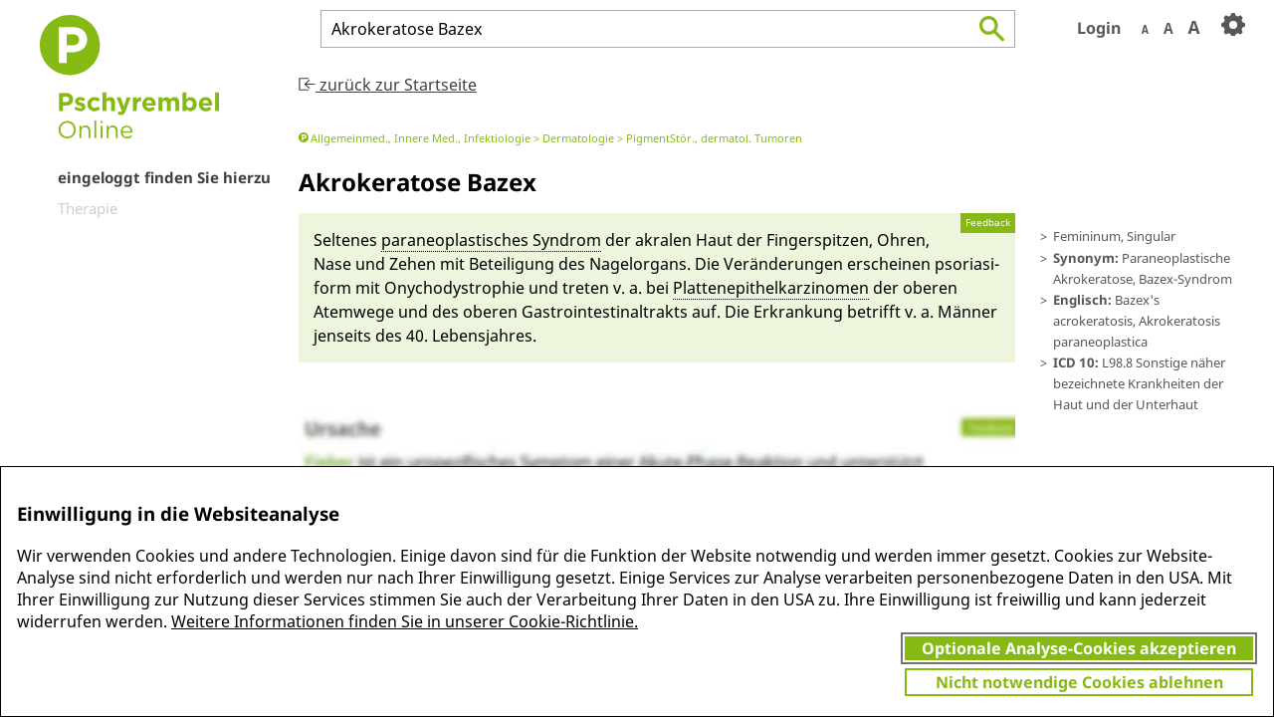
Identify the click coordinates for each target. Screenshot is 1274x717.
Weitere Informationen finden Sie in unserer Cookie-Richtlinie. (404, 621)
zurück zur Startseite (388, 85)
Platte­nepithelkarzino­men (771, 288)
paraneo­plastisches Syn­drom (491, 240)
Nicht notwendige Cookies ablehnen (1079, 682)
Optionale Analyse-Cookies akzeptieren (1079, 648)
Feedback (987, 222)
